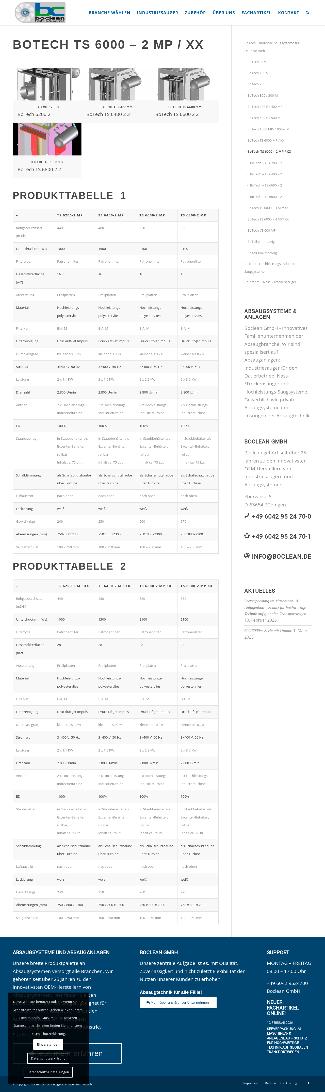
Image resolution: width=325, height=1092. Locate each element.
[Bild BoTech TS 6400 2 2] (116, 95)
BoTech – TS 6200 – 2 (266, 163)
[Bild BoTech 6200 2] (47, 95)
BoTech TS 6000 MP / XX (265, 140)
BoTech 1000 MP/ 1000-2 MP (269, 129)
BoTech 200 (256, 84)
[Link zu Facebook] (308, 1083)
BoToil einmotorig (261, 241)
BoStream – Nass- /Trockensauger (270, 282)
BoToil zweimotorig (262, 253)
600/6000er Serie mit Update (268, 630)
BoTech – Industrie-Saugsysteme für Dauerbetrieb (271, 47)
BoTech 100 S (257, 73)
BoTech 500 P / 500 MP (264, 117)
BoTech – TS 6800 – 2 (266, 196)
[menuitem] (109, 12)
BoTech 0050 (257, 61)
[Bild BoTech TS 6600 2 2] (185, 95)
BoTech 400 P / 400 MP (264, 106)
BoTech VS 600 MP (261, 230)
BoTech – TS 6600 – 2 (266, 185)
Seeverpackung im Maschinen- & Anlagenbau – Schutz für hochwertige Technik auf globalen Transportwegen (275, 607)
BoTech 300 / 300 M (262, 95)
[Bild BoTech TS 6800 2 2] (47, 150)
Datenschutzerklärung (48, 1058)
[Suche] (308, 12)
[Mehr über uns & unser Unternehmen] (178, 1002)
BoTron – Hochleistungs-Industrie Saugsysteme (270, 267)
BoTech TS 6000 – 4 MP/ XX (267, 219)
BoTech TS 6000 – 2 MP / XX (269, 151)
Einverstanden (48, 1044)
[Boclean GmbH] (41, 12)
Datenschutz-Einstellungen (48, 1072)
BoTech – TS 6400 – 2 (266, 174)
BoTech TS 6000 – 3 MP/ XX (267, 208)
